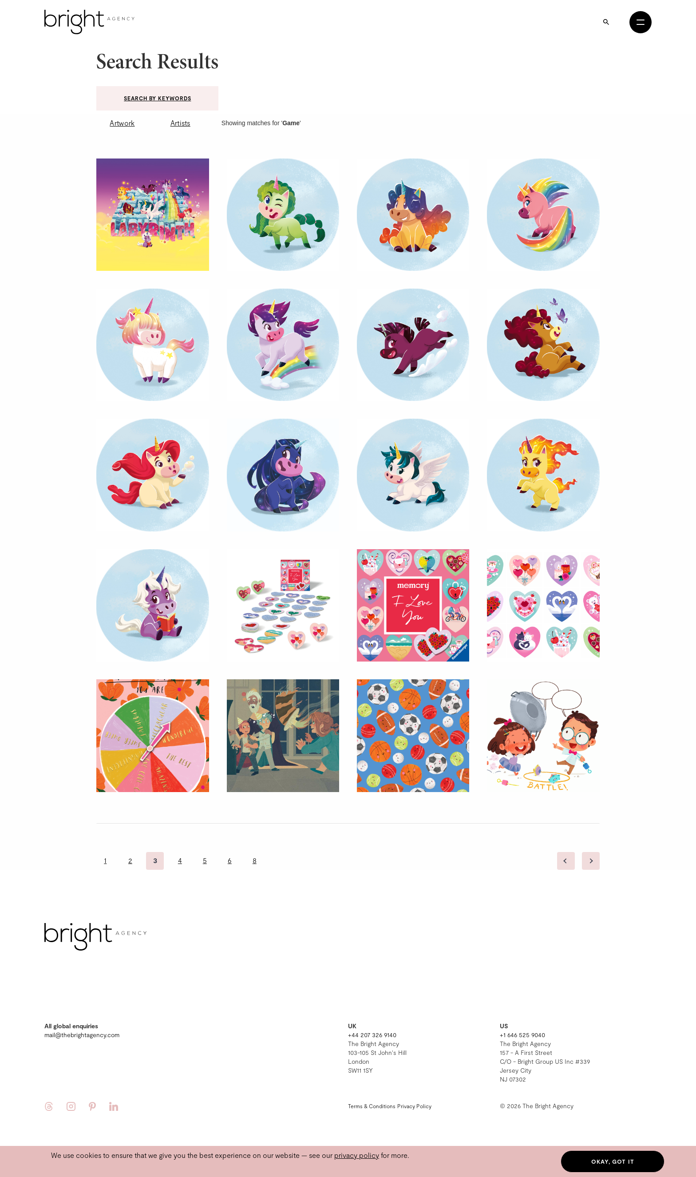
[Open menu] (640, 22)
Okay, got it (612, 1161)
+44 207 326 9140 (372, 1034)
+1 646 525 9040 (522, 1034)
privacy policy (356, 1155)
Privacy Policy (414, 1106)
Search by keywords (157, 98)
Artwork (122, 123)
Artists (180, 123)
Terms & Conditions (371, 1106)
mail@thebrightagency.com (81, 1034)
